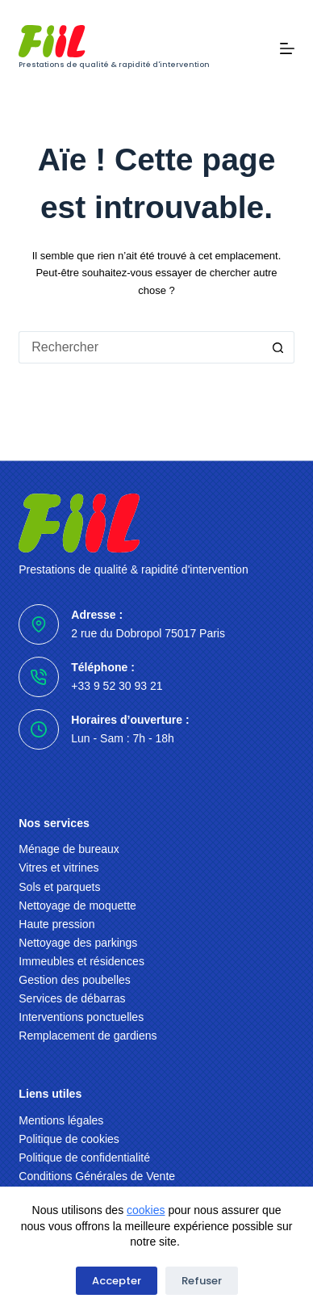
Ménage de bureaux (69, 848)
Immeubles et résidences (81, 961)
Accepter (116, 1280)
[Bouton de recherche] (278, 347)
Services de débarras (72, 998)
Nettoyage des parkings (78, 942)
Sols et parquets (59, 886)
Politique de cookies (69, 1138)
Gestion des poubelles (75, 979)
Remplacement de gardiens (87, 1035)
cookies (146, 1210)
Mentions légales (61, 1120)
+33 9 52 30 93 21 (116, 685)
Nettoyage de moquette (77, 905)
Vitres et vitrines (58, 867)
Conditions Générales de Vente (97, 1176)
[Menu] (287, 48)
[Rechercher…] (140, 347)
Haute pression (56, 924)
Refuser (202, 1280)
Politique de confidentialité (84, 1157)
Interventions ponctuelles (81, 1017)
